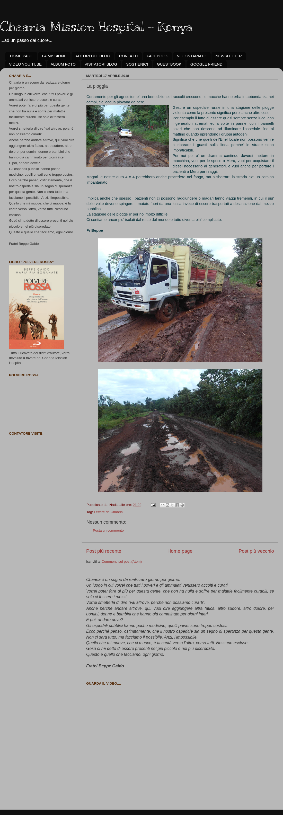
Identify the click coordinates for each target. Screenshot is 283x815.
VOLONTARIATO (192, 56)
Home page (180, 551)
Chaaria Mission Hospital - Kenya (96, 26)
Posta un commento (108, 530)
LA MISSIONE (54, 56)
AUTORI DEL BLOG (92, 56)
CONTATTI (128, 56)
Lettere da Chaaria (108, 512)
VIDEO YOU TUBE (25, 64)
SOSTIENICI (137, 64)
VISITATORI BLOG (101, 64)
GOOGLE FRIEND (206, 64)
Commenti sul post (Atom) (122, 561)
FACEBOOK (157, 56)
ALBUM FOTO (63, 64)
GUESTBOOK (169, 64)
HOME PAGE (21, 56)
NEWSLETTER (228, 56)
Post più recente (103, 551)
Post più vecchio (256, 551)
